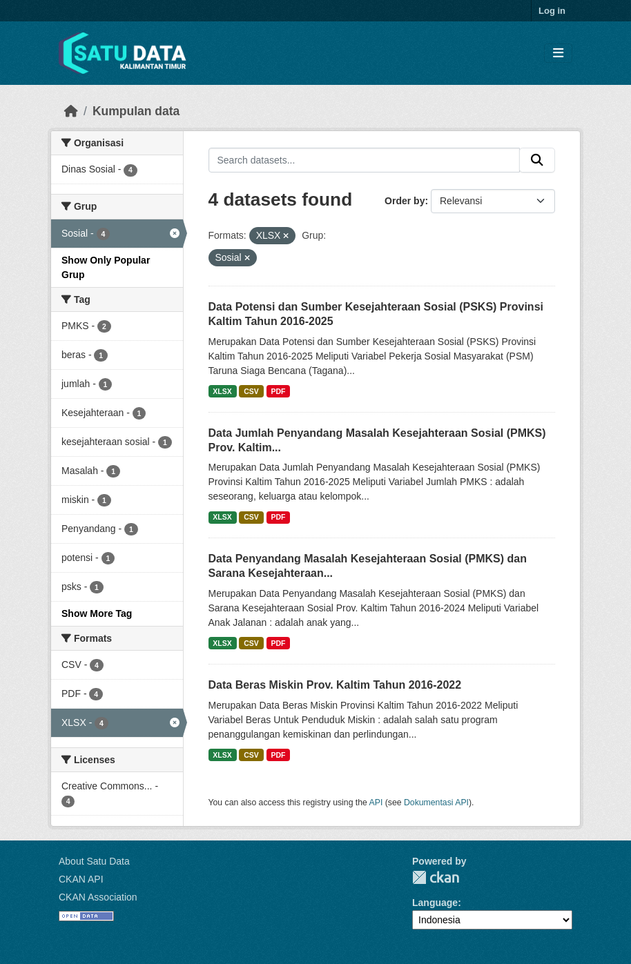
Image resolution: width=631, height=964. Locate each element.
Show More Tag (96, 613)
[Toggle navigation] (558, 53)
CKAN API (81, 879)
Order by (405, 200)
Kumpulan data (136, 111)
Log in (551, 11)
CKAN (435, 877)
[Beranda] (71, 111)
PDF (278, 391)
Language (435, 902)
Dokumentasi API (436, 802)
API (376, 802)
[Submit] (537, 160)
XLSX (222, 391)
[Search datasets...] (364, 160)
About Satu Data (94, 861)
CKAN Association (98, 897)
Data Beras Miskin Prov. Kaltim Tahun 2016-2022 (335, 685)
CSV (251, 391)
